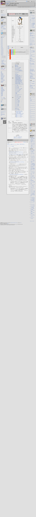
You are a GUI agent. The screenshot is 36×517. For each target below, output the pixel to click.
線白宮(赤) (32, 180)
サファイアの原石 (17, 68)
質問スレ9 (8, 144)
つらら (16, 73)
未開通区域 (31, 76)
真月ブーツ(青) (33, 177)
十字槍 (16, 93)
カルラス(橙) (17, 87)
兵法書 (2, 94)
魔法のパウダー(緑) (18, 114)
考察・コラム (3, 27)
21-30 (2, 40)
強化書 (2, 92)
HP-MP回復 (2, 89)
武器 (1, 71)
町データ (31, 127)
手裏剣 (2, 95)
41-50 (2, 42)
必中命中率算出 (4, 64)
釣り (30, 91)
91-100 (2, 47)
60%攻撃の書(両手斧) (18, 77)
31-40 (2, 41)
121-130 (2, 50)
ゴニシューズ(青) (17, 90)
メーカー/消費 (32, 25)
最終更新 (9, 1)
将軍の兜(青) (17, 108)
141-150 (2, 52)
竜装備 (2, 82)
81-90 (2, 46)
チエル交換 (31, 87)
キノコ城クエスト (32, 74)
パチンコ (31, 90)
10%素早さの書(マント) (18, 75)
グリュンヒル (17, 103)
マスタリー (2, 98)
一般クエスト (32, 32)
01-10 (2, 38)
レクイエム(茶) (17, 101)
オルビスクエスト (32, 59)
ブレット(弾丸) (3, 97)
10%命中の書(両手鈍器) (18, 80)
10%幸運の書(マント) (18, 76)
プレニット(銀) (17, 98)
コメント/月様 (33, 201)
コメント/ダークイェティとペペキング (33, 215)
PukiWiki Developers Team (13, 222)
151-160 (2, 53)
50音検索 (3, 63)
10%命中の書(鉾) (18, 112)
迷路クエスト (32, 60)
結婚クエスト (32, 77)
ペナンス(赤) (17, 91)
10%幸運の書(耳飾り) (19, 113)
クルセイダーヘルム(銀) (18, 88)
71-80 (2, 45)
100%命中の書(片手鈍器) (19, 82)
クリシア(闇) (17, 105)
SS (22, 113)
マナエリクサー (17, 72)
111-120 (2, 49)
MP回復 (2, 88)
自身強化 (2, 91)
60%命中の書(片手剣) (18, 81)
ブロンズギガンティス (18, 94)
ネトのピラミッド (32, 75)
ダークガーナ (17, 95)
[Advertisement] (5, 140)
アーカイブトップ (3, 14)
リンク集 (31, 132)
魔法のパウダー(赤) (18, 115)
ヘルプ (12, 1)
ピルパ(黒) (16, 85)
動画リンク (31, 133)
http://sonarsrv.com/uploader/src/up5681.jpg (16, 174)
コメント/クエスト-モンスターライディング (33, 157)
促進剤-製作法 (3, 114)
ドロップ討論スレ (17, 144)
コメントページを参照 (10, 146)
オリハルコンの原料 (18, 67)
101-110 (2, 48)
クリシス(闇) (17, 104)
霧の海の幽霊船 (32, 63)
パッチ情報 (2, 19)
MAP (30, 128)
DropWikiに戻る (3, 15)
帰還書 (2, 93)
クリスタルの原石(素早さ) (19, 70)
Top (7, 3)
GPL (20, 222)
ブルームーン (17, 106)
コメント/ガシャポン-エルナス (33, 154)
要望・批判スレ (22, 144)
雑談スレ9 (12, 144)
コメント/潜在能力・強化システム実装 (33, 151)
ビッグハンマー (33, 188)
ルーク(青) (16, 99)
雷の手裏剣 (16, 74)
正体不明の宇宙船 (32, 78)
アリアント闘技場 (32, 51)
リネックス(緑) (17, 100)
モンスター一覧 (3, 36)
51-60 (2, 43)
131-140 (2, 51)
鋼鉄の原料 (16, 66)
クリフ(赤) (32, 176)
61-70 (2, 44)
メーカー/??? (32, 26)
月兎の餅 (31, 48)
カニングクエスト (32, 50)
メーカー (31, 14)
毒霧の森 (31, 58)
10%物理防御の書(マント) (19, 79)
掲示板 (24, 142)
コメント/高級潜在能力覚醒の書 (33, 169)
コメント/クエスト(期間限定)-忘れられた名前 (33, 164)
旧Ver (3, 37)
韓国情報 (2, 20)
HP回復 (2, 87)
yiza (7, 223)
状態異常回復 (3, 90)
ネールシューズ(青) (18, 89)
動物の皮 (16, 65)
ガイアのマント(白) (18, 96)
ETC (1, 115)
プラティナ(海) (33, 181)
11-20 (2, 39)
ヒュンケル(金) (17, 109)
